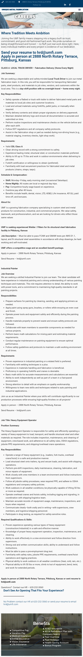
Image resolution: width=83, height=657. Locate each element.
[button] (79, 10)
